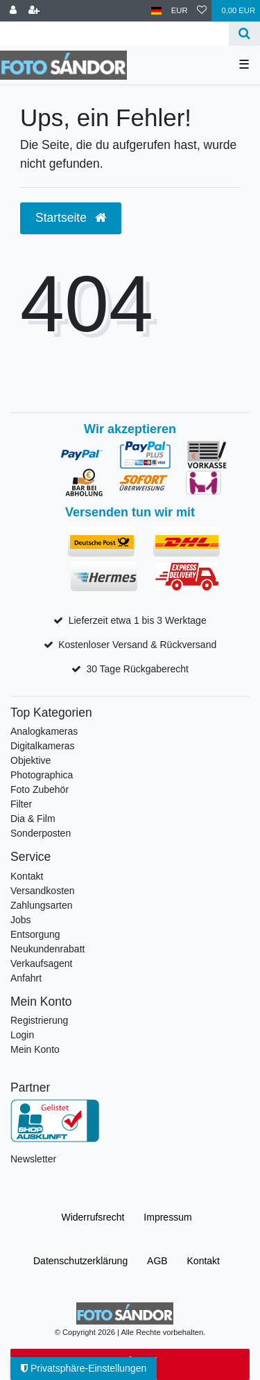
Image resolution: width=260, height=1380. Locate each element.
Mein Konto (35, 1049)
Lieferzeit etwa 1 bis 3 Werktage (138, 620)
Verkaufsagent (41, 963)
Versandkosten (42, 890)
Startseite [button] (70, 218)
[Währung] (179, 10)
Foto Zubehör (39, 789)
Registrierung (39, 1020)
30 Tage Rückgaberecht (137, 668)
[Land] (156, 10)
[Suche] (244, 33)
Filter (21, 804)
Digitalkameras (42, 745)
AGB (157, 1260)
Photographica (41, 774)
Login (22, 1034)
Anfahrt (26, 978)
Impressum (167, 1217)
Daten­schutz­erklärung (80, 1260)
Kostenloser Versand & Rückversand (137, 644)
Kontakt (26, 876)
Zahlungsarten (41, 905)
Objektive (30, 760)
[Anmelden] (13, 10)
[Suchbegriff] (114, 33)
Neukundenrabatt (47, 948)
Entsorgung (35, 934)
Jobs (20, 919)
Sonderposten (40, 833)
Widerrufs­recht (92, 1217)
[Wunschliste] (201, 10)
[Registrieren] (34, 10)
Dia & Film (32, 818)
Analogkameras (44, 731)
